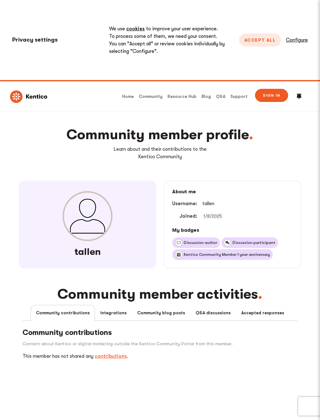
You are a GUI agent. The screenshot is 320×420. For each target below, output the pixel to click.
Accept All (260, 40)
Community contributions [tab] (63, 312)
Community (150, 96)
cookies (135, 29)
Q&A (220, 96)
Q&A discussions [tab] (213, 312)
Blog (206, 96)
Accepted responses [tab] (262, 312)
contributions (111, 356)
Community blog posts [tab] (161, 312)
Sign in (271, 95)
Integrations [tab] (113, 312)
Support (239, 96)
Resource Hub (182, 96)
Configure (297, 40)
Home (128, 96)
